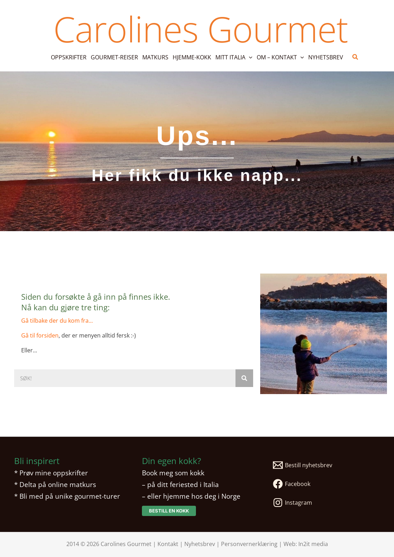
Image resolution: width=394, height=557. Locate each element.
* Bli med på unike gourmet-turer (67, 496)
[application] (248, 57)
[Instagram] (325, 502)
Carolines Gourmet (200, 29)
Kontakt (167, 544)
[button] (234, 57)
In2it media (313, 544)
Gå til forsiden (40, 335)
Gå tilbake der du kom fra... (57, 320)
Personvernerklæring (249, 544)
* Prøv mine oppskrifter (51, 472)
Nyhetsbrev (199, 544)
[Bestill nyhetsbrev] (325, 465)
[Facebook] (325, 484)
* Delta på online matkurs (55, 484)
